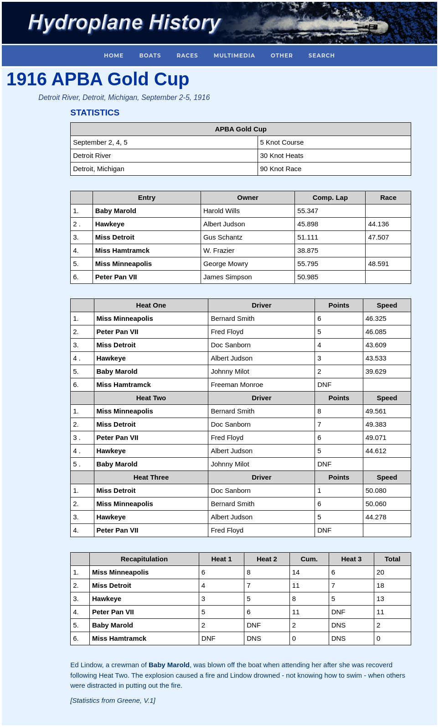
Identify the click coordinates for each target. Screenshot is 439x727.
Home (114, 55)
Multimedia (234, 55)
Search (322, 55)
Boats (150, 55)
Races (187, 55)
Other (282, 55)
